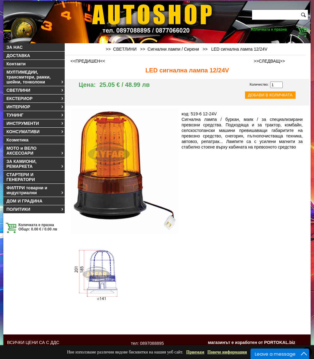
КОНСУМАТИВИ (35, 131)
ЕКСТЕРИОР (35, 98)
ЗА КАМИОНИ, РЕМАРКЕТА (35, 164)
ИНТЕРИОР (35, 106)
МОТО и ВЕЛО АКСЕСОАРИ (35, 151)
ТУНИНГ (35, 115)
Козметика (17, 139)
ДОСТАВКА (18, 55)
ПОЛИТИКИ (35, 209)
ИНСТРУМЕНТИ (35, 123)
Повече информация (227, 352)
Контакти (16, 63)
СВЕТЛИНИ (35, 90)
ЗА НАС (14, 47)
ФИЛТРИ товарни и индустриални (35, 190)
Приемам (195, 352)
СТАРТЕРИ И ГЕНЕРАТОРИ (20, 177)
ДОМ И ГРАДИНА (24, 201)
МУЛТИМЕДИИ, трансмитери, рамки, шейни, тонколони (35, 77)
